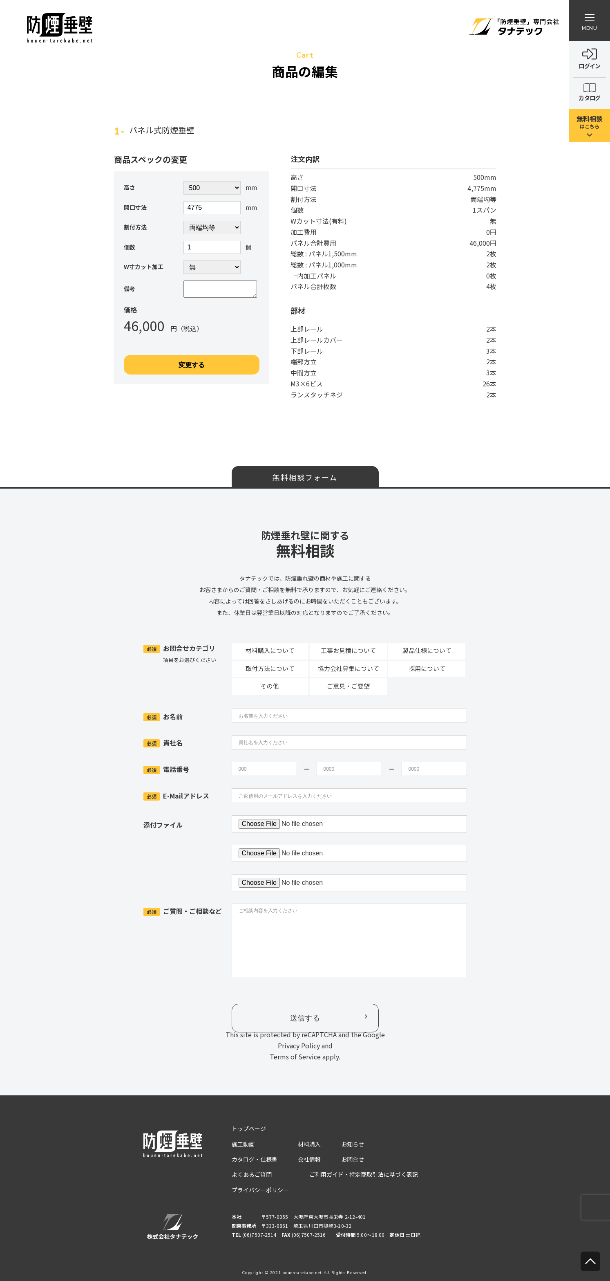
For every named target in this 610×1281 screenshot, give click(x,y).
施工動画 (243, 1144)
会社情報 (309, 1159)
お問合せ (352, 1159)
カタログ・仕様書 (254, 1159)
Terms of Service (295, 1056)
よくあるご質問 (252, 1174)
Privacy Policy (299, 1045)
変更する (192, 368)
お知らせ (352, 1144)
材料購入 (309, 1144)
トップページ (249, 1128)
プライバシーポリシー (260, 1190)
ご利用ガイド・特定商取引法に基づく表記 (363, 1174)
